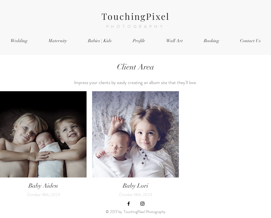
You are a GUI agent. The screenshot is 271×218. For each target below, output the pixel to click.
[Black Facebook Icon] (128, 203)
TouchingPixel (135, 16)
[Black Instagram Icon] (142, 203)
